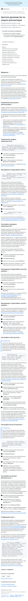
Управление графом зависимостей (8, 140)
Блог (20, 596)
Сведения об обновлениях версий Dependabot (12, 312)
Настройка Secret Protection (12, 425)
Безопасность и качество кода (9, 11)
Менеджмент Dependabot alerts (13, 170)
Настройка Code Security (11, 337)
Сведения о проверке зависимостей (14, 235)
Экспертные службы (14, 596)
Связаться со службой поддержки (8, 586)
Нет (8, 576)
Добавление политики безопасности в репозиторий (13, 513)
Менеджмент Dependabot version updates (13, 304)
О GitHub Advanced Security (14, 98)
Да (3, 576)
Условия (11, 595)
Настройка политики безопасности (9, 477)
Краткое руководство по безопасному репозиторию (14, 13)
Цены (7, 596)
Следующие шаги (8, 517)
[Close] (24, 2)
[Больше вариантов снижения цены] (15, 42)
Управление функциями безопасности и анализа (13, 220)
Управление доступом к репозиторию (10, 103)
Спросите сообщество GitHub (8, 584)
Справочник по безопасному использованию (12, 565)
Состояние (3, 596)
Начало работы (20, 11)
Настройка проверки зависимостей (9, 225)
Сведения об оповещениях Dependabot (15, 218)
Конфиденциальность (19, 595)
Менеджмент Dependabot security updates (13, 270)
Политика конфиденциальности (7, 578)
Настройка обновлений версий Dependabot (13, 333)
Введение (5, 72)
